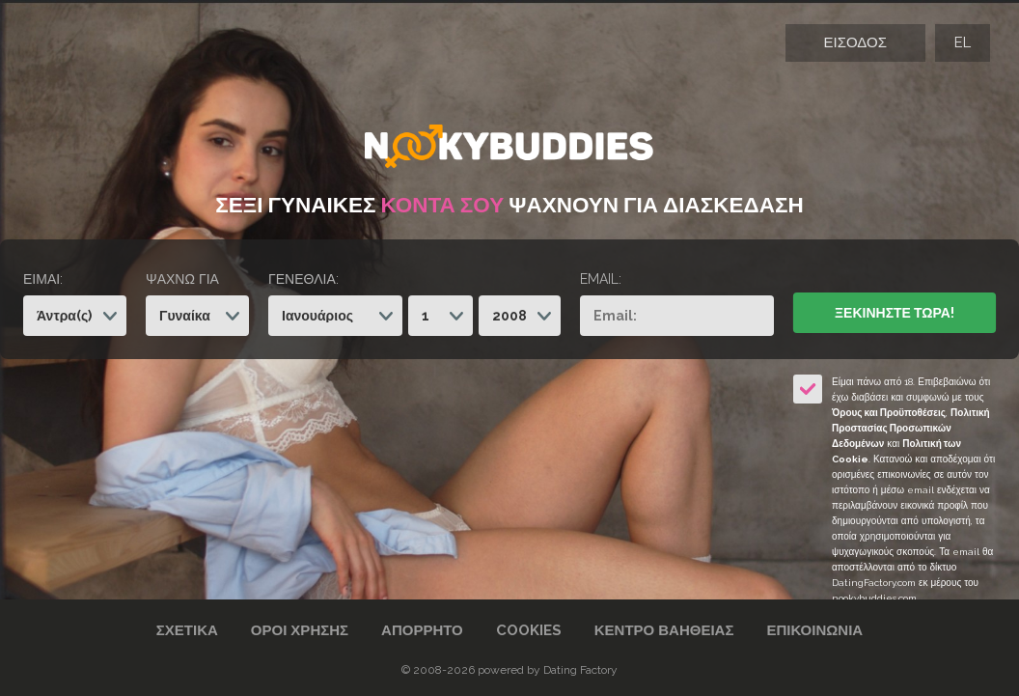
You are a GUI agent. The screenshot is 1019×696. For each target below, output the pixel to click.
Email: (600, 279)
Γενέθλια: (303, 279)
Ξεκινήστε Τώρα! (894, 312)
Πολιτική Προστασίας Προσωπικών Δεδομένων (911, 428)
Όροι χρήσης (299, 630)
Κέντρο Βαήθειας (664, 630)
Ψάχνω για (182, 279)
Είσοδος (855, 42)
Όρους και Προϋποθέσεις (889, 412)
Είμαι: (43, 279)
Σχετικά (187, 630)
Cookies (529, 630)
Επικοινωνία (814, 630)
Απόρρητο (422, 630)
